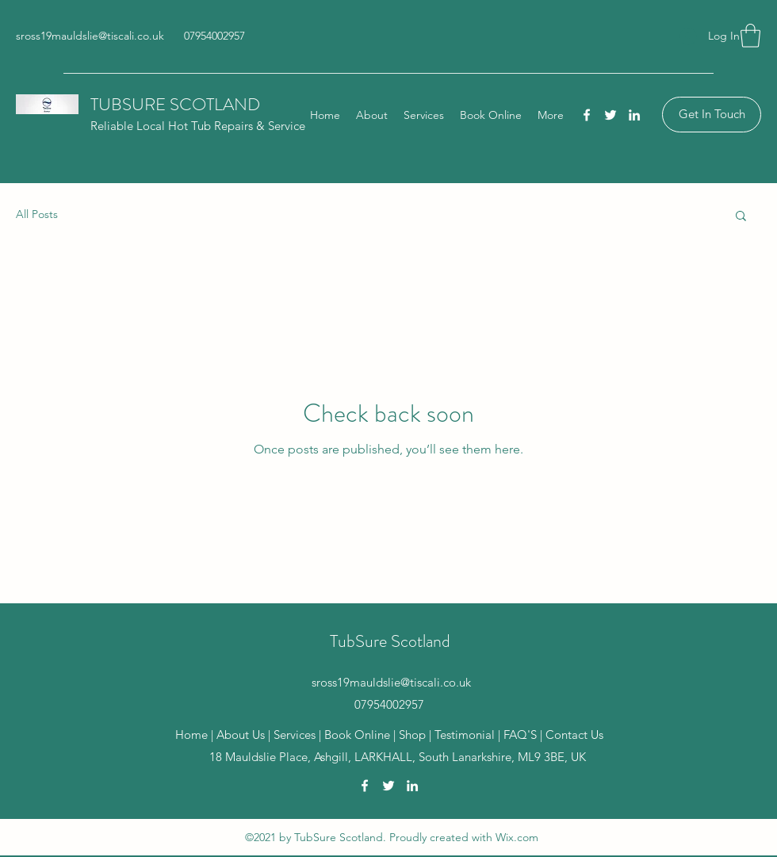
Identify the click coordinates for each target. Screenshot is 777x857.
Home (191, 734)
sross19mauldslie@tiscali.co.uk (90, 36)
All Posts (37, 214)
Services (295, 734)
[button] (750, 36)
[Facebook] (587, 115)
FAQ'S (520, 734)
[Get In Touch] (711, 114)
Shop (414, 734)
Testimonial (466, 734)
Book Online (357, 734)
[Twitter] (610, 115)
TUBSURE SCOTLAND (175, 104)
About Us (240, 734)
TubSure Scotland (390, 641)
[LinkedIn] (634, 115)
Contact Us (574, 734)
